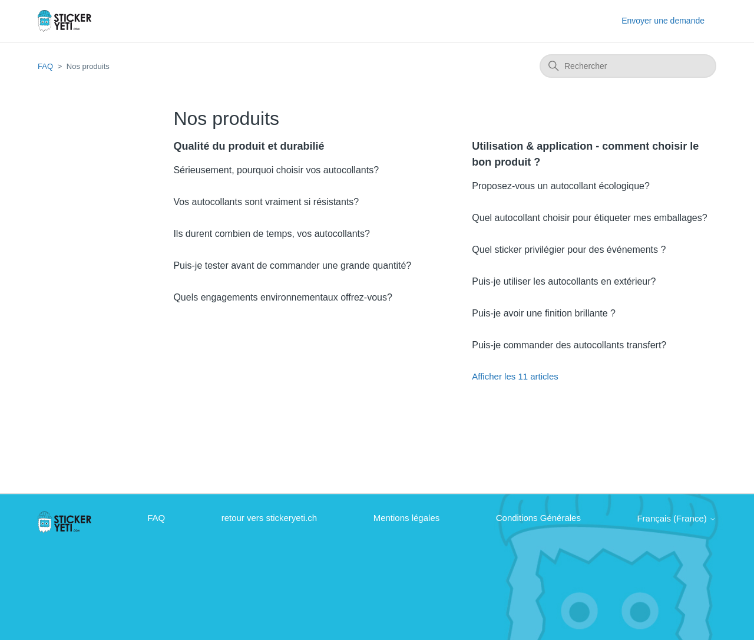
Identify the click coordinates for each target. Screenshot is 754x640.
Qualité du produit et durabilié (248, 146)
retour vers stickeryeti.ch (269, 518)
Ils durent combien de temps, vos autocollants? (271, 234)
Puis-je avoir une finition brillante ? (544, 313)
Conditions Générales (538, 518)
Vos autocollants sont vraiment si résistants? (266, 202)
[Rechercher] (628, 66)
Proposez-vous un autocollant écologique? (561, 186)
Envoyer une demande (663, 20)
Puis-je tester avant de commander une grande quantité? (292, 265)
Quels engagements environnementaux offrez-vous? (282, 297)
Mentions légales (406, 518)
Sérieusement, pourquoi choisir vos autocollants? (276, 170)
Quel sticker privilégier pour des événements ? (569, 250)
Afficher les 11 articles (515, 376)
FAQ (45, 66)
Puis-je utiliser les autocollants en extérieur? (564, 281)
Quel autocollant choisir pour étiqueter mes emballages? (589, 218)
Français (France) (676, 518)
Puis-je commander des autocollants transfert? (569, 345)
